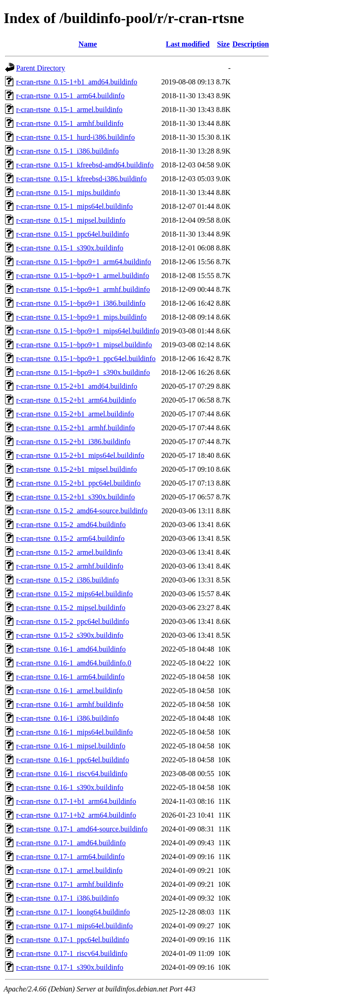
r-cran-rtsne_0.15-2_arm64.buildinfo (70, 538)
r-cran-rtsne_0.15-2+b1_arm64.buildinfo (76, 400)
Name (87, 44)
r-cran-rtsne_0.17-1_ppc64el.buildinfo (72, 940)
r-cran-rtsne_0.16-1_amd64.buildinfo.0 (73, 663)
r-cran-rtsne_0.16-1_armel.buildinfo (69, 690)
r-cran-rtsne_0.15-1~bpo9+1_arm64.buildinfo (83, 262)
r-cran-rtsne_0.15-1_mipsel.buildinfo (70, 220)
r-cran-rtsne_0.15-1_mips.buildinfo (68, 192)
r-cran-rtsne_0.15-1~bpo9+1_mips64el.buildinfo (87, 331)
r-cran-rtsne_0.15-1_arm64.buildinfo (70, 96)
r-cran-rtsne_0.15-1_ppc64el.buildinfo (72, 234)
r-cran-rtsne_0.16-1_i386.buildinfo (67, 718)
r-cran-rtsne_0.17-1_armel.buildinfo (69, 870)
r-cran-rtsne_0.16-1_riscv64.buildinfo (71, 773)
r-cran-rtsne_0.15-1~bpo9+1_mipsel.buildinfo (84, 345)
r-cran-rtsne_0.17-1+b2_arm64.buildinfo (76, 815)
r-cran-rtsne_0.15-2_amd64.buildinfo (71, 524)
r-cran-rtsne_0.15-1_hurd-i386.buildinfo (75, 137)
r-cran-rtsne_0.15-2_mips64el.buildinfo (74, 594)
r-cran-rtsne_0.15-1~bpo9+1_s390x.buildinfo (83, 372)
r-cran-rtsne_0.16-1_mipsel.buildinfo (70, 746)
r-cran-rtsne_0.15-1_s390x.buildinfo (70, 248)
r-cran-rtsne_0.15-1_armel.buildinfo (69, 109)
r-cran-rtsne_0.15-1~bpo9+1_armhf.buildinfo (83, 289)
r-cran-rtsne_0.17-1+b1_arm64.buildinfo (76, 801)
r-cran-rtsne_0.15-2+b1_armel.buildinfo (75, 414)
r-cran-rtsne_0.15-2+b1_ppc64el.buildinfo (78, 483)
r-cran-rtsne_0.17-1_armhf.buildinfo (70, 884)
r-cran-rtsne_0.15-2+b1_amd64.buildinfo (76, 386)
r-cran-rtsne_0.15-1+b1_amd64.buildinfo (76, 82)
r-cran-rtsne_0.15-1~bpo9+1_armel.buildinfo (82, 275)
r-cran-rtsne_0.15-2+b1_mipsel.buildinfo (76, 469)
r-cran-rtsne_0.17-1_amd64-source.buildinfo (82, 829)
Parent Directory (40, 68)
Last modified (188, 44)
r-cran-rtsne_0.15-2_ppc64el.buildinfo (72, 621)
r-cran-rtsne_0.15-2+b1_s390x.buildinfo (75, 497)
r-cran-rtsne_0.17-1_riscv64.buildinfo (71, 953)
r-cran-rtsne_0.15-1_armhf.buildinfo (70, 123)
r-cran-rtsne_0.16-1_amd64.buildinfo (71, 649)
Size (223, 44)
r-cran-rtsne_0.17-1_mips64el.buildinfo (74, 926)
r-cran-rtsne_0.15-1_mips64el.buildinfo (74, 206)
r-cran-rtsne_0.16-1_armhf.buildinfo (70, 704)
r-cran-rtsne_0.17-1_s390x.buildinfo (70, 967)
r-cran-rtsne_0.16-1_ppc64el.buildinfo (72, 760)
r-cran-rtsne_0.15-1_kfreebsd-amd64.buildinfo (84, 165)
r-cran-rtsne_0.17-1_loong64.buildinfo (73, 912)
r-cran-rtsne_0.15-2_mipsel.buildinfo (70, 607)
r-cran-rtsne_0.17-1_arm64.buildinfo (70, 857)
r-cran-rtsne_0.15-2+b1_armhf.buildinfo (75, 428)
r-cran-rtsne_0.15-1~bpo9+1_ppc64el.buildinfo (86, 358)
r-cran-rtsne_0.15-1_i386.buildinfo (67, 151)
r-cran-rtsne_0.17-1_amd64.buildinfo (71, 843)
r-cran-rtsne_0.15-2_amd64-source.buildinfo (82, 511)
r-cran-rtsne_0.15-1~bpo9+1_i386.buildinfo (80, 303)
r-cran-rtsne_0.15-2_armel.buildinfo (69, 552)
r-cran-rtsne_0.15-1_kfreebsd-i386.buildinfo (81, 179)
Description (250, 44)
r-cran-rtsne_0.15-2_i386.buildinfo (67, 580)
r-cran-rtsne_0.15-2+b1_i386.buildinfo (73, 441)
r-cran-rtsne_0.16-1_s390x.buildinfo (70, 787)
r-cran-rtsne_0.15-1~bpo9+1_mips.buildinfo (81, 317)
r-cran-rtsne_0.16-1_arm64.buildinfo (70, 677)
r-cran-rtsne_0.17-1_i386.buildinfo (67, 898)
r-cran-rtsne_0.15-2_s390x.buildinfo (70, 635)
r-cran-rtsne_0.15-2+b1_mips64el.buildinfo (80, 455)
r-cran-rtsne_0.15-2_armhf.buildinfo (70, 566)
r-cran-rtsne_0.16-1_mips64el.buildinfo (74, 732)
